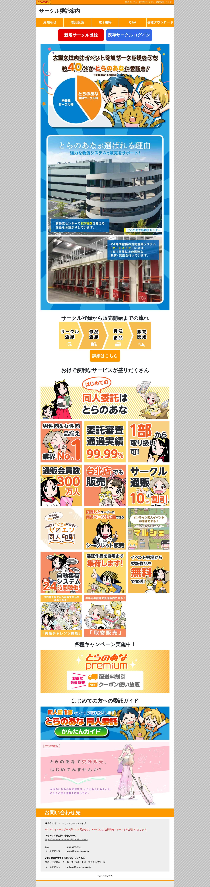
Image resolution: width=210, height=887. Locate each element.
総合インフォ (131, 2)
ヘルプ (169, 2)
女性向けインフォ (147, 2)
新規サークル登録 (81, 35)
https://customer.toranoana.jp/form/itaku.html (66, 839)
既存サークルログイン (129, 35)
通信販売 (160, 2)
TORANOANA (43, 2)
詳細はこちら (105, 356)
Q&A (132, 22)
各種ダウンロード (160, 22)
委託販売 (77, 22)
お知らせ (49, 22)
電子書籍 (105, 22)
